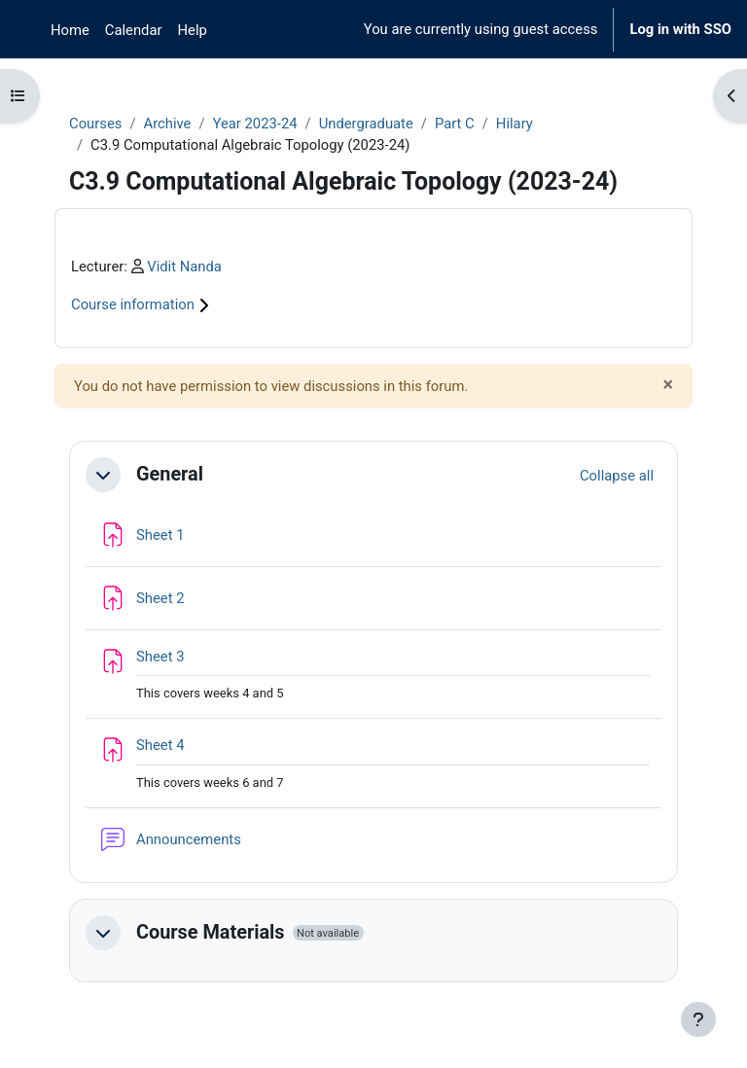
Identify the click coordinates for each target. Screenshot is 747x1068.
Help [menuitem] (192, 30)
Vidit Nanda (184, 266)
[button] (103, 474)
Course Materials (210, 932)
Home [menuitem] (70, 30)
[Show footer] (698, 1019)
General (169, 474)
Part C (455, 123)
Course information (142, 304)
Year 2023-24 (255, 123)
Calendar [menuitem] (133, 30)
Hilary (514, 123)
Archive (167, 123)
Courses (95, 123)
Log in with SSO (680, 29)
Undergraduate (366, 123)
